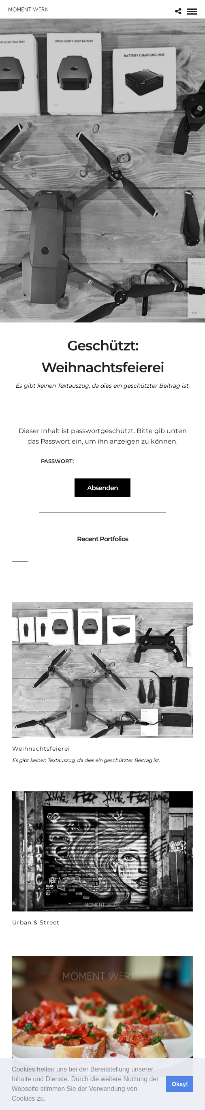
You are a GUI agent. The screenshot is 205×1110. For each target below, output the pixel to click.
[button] (48, 1099)
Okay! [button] (180, 1084)
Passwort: (102, 461)
